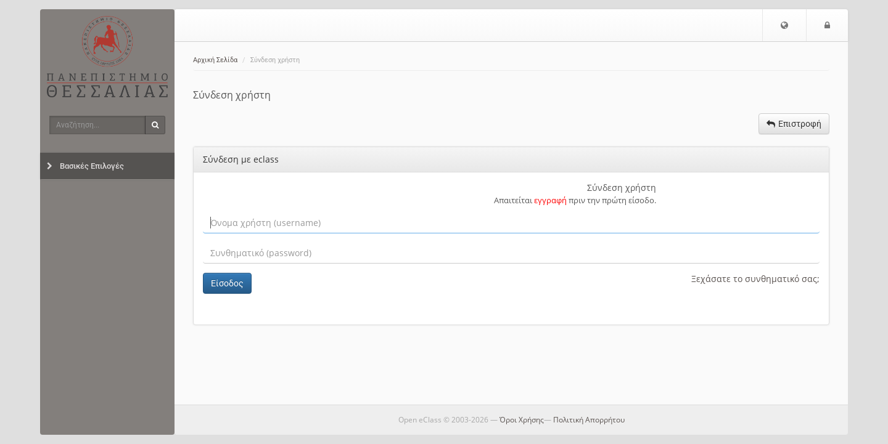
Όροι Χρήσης (522, 419)
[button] (784, 25)
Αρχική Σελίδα (215, 60)
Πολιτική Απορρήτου (589, 419)
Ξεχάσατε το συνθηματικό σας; (755, 279)
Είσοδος (227, 283)
